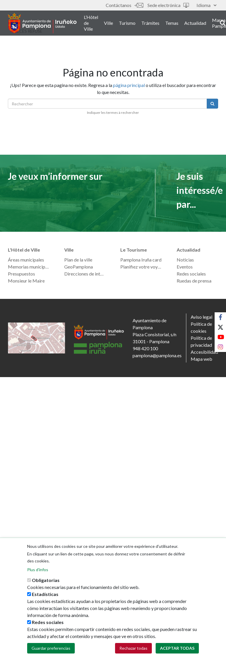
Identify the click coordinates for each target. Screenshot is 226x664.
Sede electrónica (168, 5)
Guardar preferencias (51, 652)
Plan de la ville (78, 259)
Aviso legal (201, 317)
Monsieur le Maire (26, 280)
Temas (171, 23)
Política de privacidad (201, 341)
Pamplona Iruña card (140, 259)
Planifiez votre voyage (141, 266)
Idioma (206, 5)
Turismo (127, 23)
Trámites (150, 23)
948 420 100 (145, 348)
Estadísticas (45, 598)
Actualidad (195, 23)
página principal (129, 85)
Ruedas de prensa (194, 280)
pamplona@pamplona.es (157, 355)
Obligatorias (46, 584)
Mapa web (201, 359)
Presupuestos (21, 273)
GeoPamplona (78, 266)
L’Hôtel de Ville (91, 23)
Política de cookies (201, 327)
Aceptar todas (177, 652)
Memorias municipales (29, 266)
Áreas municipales (26, 259)
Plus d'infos (37, 573)
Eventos (185, 266)
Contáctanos (124, 5)
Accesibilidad (204, 352)
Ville (108, 23)
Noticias (185, 259)
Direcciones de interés (85, 273)
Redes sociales (191, 273)
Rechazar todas (133, 652)
